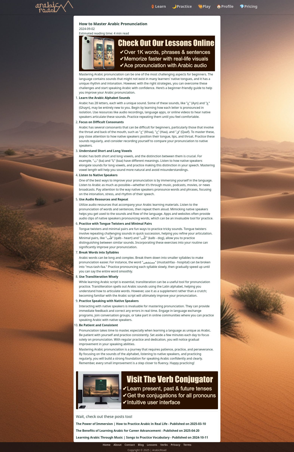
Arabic (83, 103)
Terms (187, 445)
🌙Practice (182, 6)
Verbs (164, 445)
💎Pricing (248, 6)
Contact (130, 445)
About (117, 445)
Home (106, 445)
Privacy (175, 445)
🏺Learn (158, 6)
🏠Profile (224, 6)
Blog (141, 445)
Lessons (152, 445)
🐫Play (204, 6)
